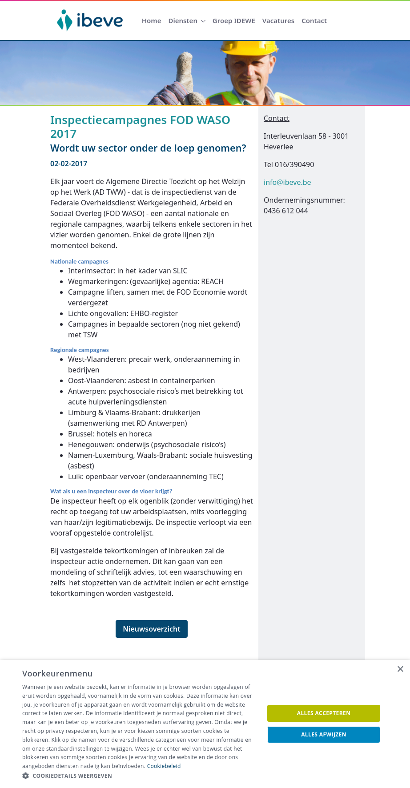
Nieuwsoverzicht (152, 629)
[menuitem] (151, 20)
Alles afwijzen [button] (323, 734)
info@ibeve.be (287, 182)
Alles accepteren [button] (324, 713)
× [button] (400, 669)
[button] (139, 776)
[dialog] (205, 724)
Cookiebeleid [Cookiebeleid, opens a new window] (164, 766)
